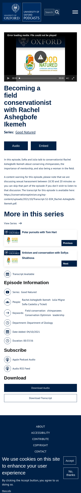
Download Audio (40, 388)
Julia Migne (58, 300)
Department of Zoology (40, 323)
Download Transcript (40, 398)
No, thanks (70, 473)
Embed (43, 146)
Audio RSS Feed (21, 368)
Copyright (40, 445)
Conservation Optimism (38, 315)
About (40, 427)
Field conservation (35, 311)
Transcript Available (23, 274)
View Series (10, 223)
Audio (16, 146)
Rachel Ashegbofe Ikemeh (36, 300)
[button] (40, 57)
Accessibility (40, 433)
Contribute (40, 439)
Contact (40, 452)
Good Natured (25, 132)
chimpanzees (54, 311)
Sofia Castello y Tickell (34, 304)
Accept (70, 460)
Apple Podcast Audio (24, 359)
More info (6, 490)
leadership (58, 315)
